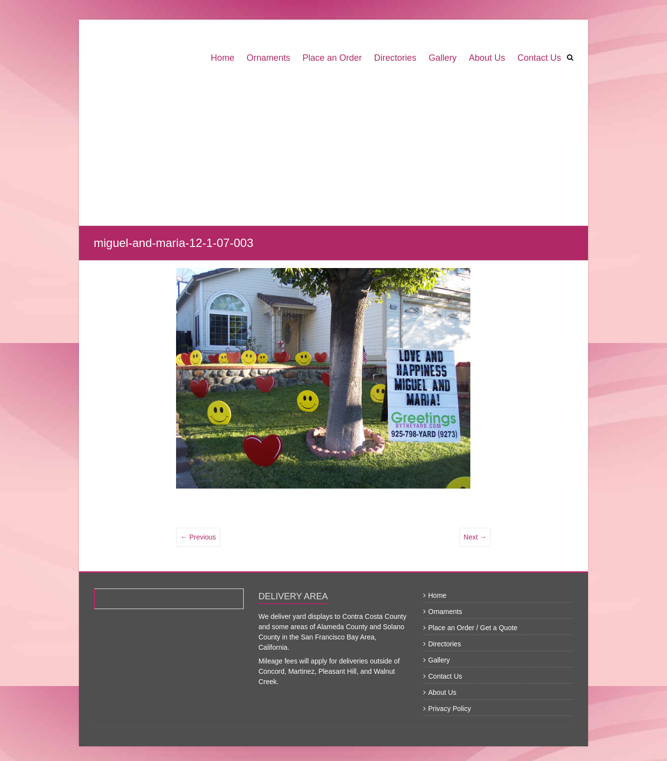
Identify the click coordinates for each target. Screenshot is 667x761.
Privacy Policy (449, 708)
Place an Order (332, 58)
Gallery (443, 58)
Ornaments (268, 58)
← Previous (198, 537)
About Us (487, 58)
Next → (475, 537)
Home (222, 58)
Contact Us (539, 58)
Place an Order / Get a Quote (472, 628)
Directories (395, 58)
